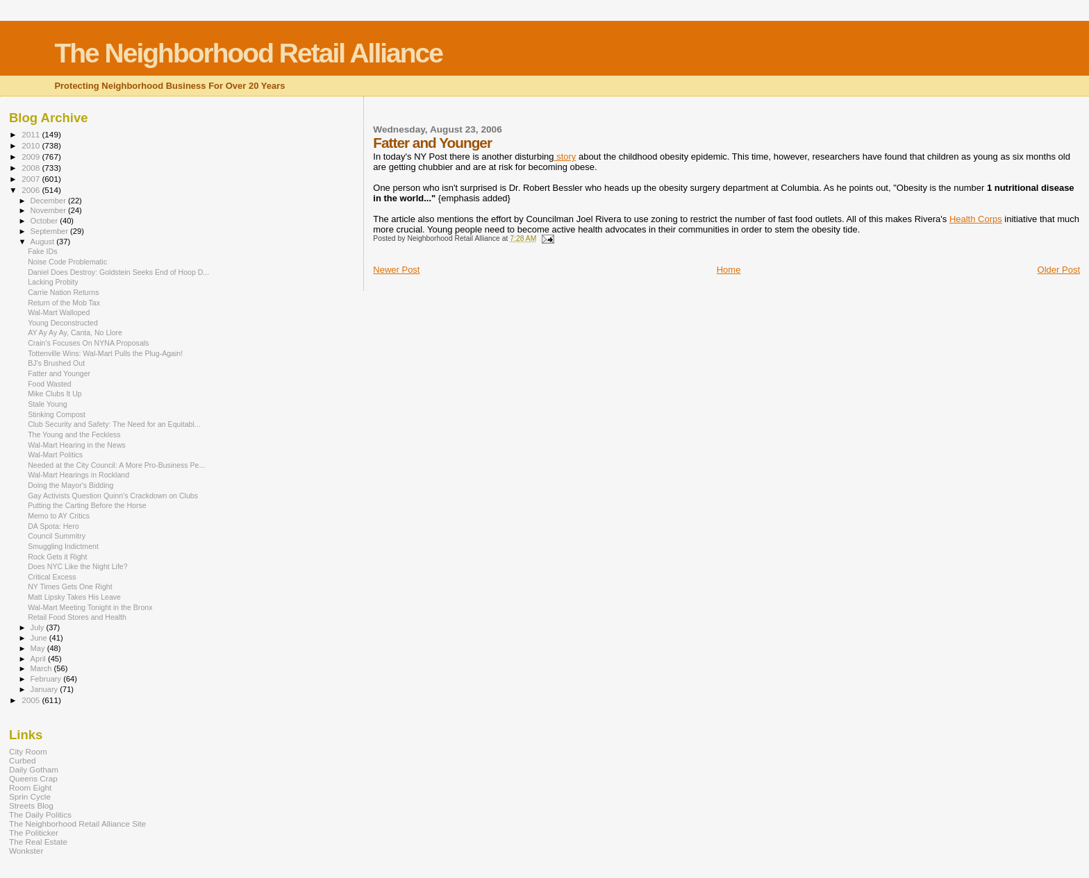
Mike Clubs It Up (55, 393)
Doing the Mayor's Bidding (70, 485)
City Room (28, 751)
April (39, 659)
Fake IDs (42, 251)
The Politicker (33, 832)
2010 (32, 145)
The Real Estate (38, 841)
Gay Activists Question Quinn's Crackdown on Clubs (113, 495)
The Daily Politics (40, 814)
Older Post (1059, 269)
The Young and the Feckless (74, 434)
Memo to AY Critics (59, 516)
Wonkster (26, 850)
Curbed (22, 760)
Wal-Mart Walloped (59, 312)
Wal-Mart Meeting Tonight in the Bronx (90, 607)
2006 (32, 189)
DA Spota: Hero (53, 526)
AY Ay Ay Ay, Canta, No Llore (75, 332)
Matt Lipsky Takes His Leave (74, 597)
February (47, 679)
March (42, 668)
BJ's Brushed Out (56, 363)
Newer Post (396, 269)
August (44, 241)
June (40, 638)
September (51, 231)
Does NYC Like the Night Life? (77, 566)
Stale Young (47, 404)
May (39, 648)
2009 (32, 156)
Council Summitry (56, 536)
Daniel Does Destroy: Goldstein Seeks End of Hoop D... (118, 272)
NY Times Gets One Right (70, 586)
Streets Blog (31, 805)
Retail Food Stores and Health (77, 617)
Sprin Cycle (30, 796)
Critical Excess (52, 577)
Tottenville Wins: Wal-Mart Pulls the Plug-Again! (105, 353)
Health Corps (975, 219)
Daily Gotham (33, 769)
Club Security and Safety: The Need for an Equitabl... (114, 424)
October (45, 221)
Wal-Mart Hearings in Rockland (78, 475)
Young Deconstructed (63, 323)
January (45, 689)
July (39, 627)
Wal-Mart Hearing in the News (77, 445)
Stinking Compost (56, 414)
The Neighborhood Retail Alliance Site (77, 823)
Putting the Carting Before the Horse (87, 505)
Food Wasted (50, 384)
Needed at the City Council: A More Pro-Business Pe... (116, 465)
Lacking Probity (53, 282)
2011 (32, 134)
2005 (32, 699)
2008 (32, 167)
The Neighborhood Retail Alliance (248, 53)
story (565, 156)
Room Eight (30, 787)
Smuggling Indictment (63, 546)
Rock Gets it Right (57, 556)
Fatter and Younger (59, 373)
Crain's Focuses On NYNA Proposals (88, 343)
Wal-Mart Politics (55, 454)
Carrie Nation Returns (63, 292)
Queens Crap (33, 778)
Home (729, 269)
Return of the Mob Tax (64, 302)
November (49, 210)
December (49, 200)
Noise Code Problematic (67, 262)
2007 (32, 178)
